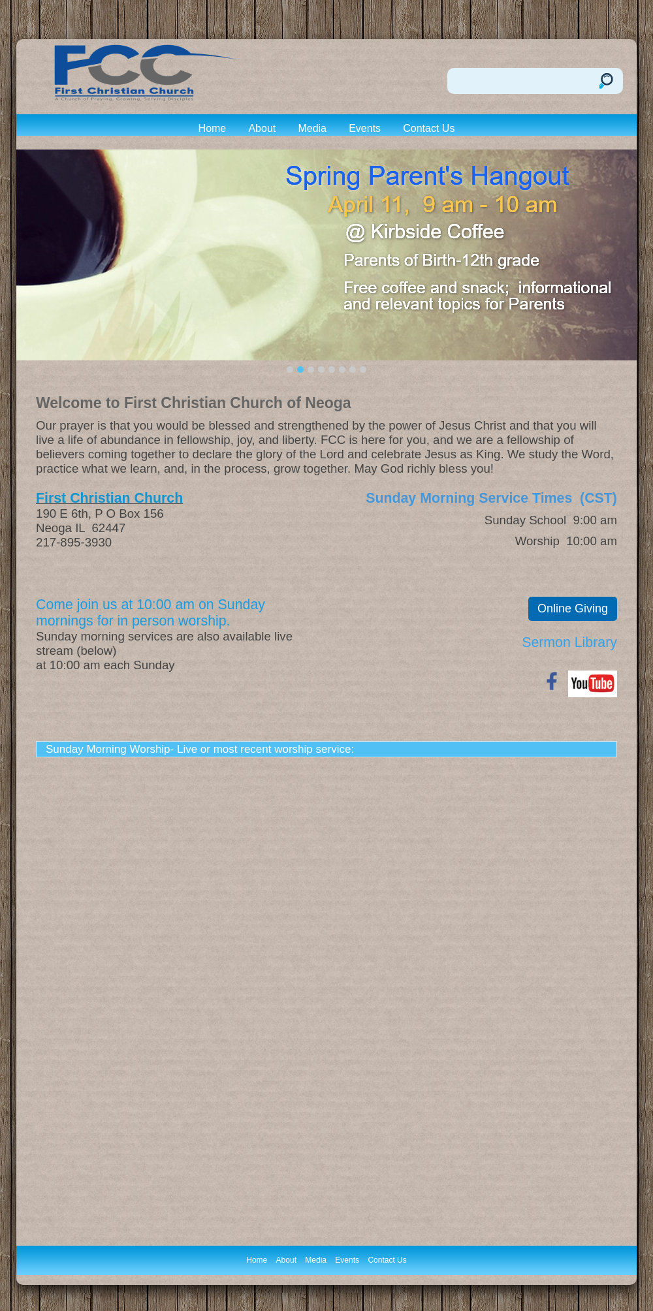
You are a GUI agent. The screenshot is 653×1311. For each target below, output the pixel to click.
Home (213, 128)
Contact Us (428, 128)
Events (365, 128)
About (262, 128)
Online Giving (572, 608)
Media (312, 128)
